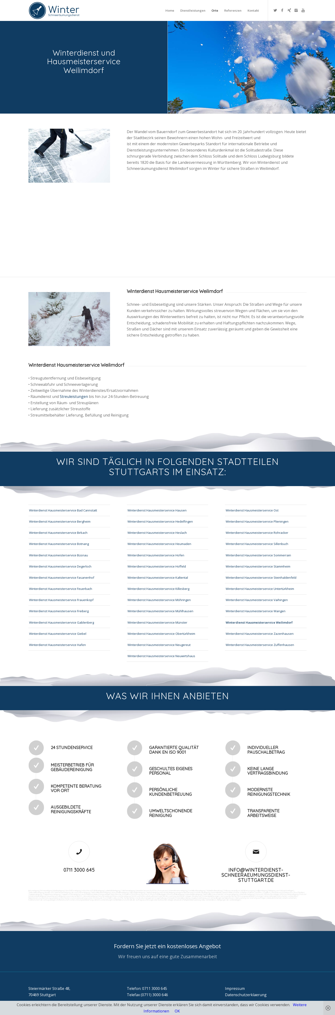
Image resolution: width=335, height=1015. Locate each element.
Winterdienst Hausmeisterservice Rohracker (257, 533)
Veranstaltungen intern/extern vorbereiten (280, 896)
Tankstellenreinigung (36, 892)
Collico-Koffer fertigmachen (123, 898)
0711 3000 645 (79, 870)
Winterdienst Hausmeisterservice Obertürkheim (161, 634)
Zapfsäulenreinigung (137, 892)
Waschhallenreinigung (119, 892)
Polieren (251, 892)
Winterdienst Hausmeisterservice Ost (252, 510)
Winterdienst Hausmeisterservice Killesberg (158, 589)
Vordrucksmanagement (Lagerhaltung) (151, 898)
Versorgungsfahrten (228, 896)
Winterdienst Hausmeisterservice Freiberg (59, 611)
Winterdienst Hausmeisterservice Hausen (157, 510)
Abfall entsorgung (247, 890)
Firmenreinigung (46, 890)
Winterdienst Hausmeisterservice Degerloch (60, 566)
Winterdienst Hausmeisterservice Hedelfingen (160, 521)
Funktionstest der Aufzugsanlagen (42, 900)
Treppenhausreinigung (51, 894)
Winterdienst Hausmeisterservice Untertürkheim (260, 589)
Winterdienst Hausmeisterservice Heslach (157, 533)
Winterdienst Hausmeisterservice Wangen (255, 611)
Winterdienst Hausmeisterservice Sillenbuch (257, 544)
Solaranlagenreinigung (193, 894)
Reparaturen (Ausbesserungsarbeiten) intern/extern (49, 898)
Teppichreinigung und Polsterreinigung (160, 892)
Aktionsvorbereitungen (103, 900)
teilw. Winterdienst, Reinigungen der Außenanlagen (221, 900)
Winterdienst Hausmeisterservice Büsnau (58, 555)
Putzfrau (153, 890)
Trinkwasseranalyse (231, 890)
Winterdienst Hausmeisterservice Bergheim (59, 521)
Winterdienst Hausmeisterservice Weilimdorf (259, 622)
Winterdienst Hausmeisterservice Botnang (59, 544)
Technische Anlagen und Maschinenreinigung (281, 894)
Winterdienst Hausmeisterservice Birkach (58, 533)
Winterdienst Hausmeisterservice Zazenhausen (260, 634)
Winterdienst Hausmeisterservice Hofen (155, 555)
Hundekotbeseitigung (196, 890)
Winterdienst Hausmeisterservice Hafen (57, 645)
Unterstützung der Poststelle (99, 898)
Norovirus (145, 894)
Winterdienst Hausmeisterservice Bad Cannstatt (63, 510)
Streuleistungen (74, 396)
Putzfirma (136, 894)
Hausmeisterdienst (73, 896)
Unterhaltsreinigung (246, 894)
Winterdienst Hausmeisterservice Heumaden (159, 544)
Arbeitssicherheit (289, 898)
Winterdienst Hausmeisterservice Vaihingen (257, 600)
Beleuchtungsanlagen (102, 894)
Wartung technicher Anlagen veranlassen (185, 896)
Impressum (235, 988)
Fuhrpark (171, 898)
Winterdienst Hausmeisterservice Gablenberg (61, 622)
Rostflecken (299, 892)
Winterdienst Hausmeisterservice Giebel (57, 634)
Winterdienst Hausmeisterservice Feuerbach (60, 589)
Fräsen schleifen (240, 892)
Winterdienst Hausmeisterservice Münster (157, 622)
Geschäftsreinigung (73, 890)
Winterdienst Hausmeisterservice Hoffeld (156, 566)
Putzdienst (127, 894)
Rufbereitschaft (63, 900)
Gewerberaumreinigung (56, 896)
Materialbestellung (183, 898)
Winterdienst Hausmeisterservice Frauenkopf (61, 600)
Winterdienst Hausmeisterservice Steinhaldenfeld (261, 577)
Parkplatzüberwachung (192, 900)
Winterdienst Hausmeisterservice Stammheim (258, 566)
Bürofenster (116, 894)
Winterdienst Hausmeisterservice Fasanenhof (61, 577)
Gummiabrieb (216, 892)
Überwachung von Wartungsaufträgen (250, 898)
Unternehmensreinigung (177, 890)
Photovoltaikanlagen (158, 894)
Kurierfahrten (162, 896)
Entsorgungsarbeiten (246, 896)
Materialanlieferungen (211, 896)
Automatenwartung (79, 898)
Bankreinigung (59, 890)
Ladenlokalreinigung (112, 890)
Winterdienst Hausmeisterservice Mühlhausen (160, 611)
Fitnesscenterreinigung (121, 896)
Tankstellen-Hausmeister (213, 894)
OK (177, 1011)
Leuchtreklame (87, 894)
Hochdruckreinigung (202, 892)
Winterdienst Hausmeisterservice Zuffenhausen (260, 645)
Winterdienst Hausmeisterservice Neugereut (159, 645)
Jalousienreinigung (90, 896)
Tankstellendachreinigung (100, 892)
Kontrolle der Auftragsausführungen (139, 900)
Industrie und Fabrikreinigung (93, 890)
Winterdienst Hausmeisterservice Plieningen (257, 521)
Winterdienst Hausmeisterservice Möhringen (159, 600)
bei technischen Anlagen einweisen (168, 900)
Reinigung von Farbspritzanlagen (280, 890)
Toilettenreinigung (128, 890)
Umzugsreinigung (231, 894)
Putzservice (162, 890)
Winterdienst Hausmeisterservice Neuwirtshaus (161, 656)
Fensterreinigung (104, 896)
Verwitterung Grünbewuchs (282, 892)
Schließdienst (119, 900)
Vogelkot (266, 892)
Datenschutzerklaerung (246, 994)
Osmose (259, 894)
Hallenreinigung (261, 890)
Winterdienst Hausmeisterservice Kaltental (157, 577)
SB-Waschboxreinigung (80, 892)
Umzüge (259, 896)
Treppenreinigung (35, 894)
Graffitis (258, 892)
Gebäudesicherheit (274, 898)
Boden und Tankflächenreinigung (57, 892)
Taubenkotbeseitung (214, 890)
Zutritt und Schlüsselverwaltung (143, 896)
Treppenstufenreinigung (70, 894)
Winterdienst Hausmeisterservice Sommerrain (258, 555)
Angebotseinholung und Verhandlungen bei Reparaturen (212, 898)
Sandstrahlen (227, 892)
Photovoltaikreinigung (175, 894)
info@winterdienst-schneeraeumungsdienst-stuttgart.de (255, 875)
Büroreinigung (33, 890)
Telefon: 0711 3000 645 (147, 988)
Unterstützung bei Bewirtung (81, 900)
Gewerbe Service (142, 890)
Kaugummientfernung (184, 892)
